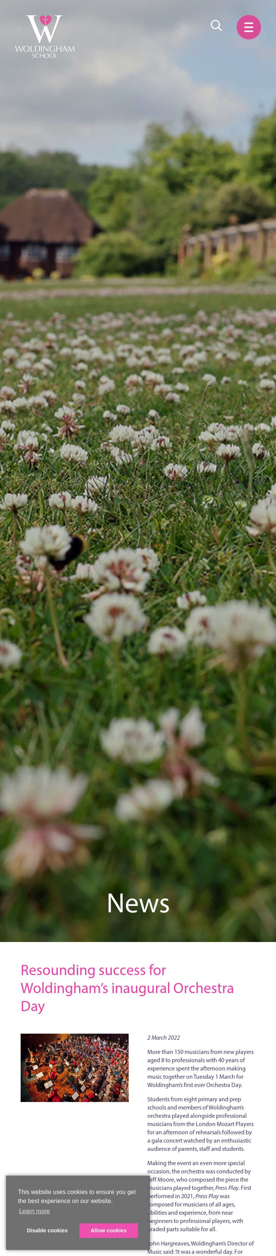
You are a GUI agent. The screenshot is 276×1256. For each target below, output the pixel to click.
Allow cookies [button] (109, 1230)
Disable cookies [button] (47, 1230)
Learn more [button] (34, 1211)
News (138, 902)
